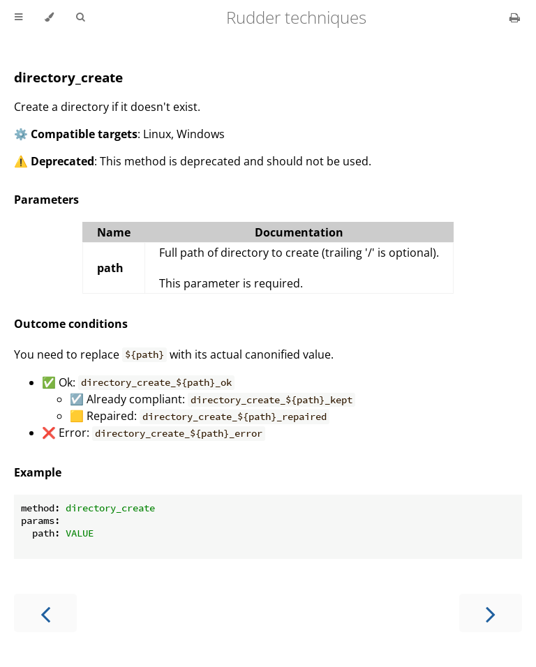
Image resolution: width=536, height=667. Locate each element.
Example (37, 472)
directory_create (68, 77)
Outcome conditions (71, 323)
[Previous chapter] (45, 613)
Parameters (46, 199)
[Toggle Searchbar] (80, 17)
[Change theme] (49, 17)
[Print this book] (515, 17)
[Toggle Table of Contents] (18, 17)
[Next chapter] (490, 613)
